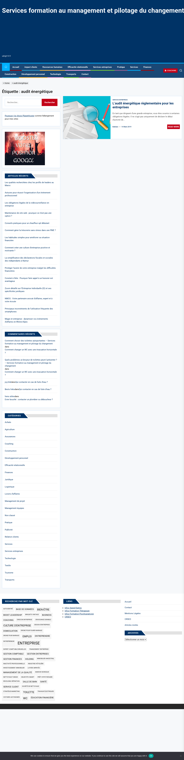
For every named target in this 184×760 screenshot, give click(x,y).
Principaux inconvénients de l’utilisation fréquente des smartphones (29, 310)
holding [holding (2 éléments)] (29, 659)
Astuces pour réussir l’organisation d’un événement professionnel (27, 194)
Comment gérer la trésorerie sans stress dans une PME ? (30, 230)
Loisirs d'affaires (12, 494)
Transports (71, 74)
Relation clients (12, 537)
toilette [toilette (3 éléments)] (28, 692)
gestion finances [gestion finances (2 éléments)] (12, 659)
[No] (180, 756)
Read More (173, 127)
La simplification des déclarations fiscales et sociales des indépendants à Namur (29, 259)
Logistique (9, 487)
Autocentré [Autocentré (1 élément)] (8, 609)
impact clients (30, 67)
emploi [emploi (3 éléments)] (27, 636)
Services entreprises (102, 67)
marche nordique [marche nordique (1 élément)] (42, 672)
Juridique (9, 479)
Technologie (55, 74)
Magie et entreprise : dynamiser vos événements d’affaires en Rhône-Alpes (26, 320)
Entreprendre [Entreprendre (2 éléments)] (42, 636)
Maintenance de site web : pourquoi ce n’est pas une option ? (28, 214)
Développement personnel (33, 74)
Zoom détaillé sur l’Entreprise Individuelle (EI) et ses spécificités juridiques (28, 290)
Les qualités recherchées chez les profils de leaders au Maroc (29, 184)
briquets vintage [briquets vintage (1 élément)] (32, 614)
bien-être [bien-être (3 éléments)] (43, 609)
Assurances (10, 436)
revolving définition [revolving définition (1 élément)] (11, 681)
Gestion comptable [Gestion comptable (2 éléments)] (13, 654)
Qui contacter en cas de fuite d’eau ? (31, 382)
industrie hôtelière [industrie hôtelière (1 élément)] (35, 664)
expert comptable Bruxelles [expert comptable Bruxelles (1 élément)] (14, 649)
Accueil (15, 67)
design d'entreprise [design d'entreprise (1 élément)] (42, 625)
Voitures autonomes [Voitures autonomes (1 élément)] (11, 697)
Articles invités (131, 625)
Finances (147, 67)
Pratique (121, 67)
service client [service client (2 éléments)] (11, 687)
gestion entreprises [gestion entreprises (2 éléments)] (38, 654)
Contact (85, 74)
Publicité (9, 530)
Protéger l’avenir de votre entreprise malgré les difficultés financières (30, 269)
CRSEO (128, 619)
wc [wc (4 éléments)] (25, 698)
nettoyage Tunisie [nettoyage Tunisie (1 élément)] (10, 677)
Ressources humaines (52, 67)
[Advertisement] (93, 34)
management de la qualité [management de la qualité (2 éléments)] (17, 672)
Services (134, 67)
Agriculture (10, 429)
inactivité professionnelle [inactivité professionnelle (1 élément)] (14, 664)
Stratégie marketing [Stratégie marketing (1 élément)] (11, 691)
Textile (8, 565)
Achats (8, 422)
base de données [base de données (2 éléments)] (25, 609)
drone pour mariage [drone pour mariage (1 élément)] (11, 635)
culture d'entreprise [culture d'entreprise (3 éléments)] (17, 625)
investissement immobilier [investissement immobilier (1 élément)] (13, 668)
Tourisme (9, 573)
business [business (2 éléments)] (46, 615)
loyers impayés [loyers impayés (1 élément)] (34, 668)
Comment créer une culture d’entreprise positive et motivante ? (27, 249)
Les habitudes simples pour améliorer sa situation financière (27, 239)
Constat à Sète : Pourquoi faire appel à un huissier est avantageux (29, 279)
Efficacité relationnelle (78, 67)
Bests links (10, 389)
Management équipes (14, 508)
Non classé (10, 515)
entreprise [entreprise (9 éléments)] (29, 643)
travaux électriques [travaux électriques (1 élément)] (46, 691)
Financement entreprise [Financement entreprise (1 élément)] (39, 649)
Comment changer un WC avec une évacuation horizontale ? (31, 351)
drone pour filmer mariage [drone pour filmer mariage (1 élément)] (31, 630)
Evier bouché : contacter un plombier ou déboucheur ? (29, 399)
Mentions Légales (133, 613)
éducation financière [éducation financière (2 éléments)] (42, 697)
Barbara (115, 127)
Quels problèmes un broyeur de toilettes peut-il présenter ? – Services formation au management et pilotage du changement (31, 363)
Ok (151, 756)
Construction (10, 74)
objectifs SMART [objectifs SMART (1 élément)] (27, 677)
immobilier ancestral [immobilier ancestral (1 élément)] (45, 658)
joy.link (8, 382)
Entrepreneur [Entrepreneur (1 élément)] (8, 641)
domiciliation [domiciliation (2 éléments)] (10, 631)
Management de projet (15, 501)
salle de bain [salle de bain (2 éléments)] (30, 681)
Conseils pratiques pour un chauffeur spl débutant (27, 223)
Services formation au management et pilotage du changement (93, 10)
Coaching (9, 444)
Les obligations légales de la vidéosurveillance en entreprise (27, 204)
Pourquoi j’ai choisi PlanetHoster (19, 116)
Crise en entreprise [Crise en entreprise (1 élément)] (24, 620)
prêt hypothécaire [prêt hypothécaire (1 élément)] (45, 677)
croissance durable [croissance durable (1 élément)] (43, 620)
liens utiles (10, 396)
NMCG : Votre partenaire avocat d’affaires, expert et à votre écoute (28, 300)
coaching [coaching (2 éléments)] (8, 620)
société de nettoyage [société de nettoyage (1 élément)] (30, 686)
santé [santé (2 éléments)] (43, 681)
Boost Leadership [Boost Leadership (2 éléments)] (12, 615)
